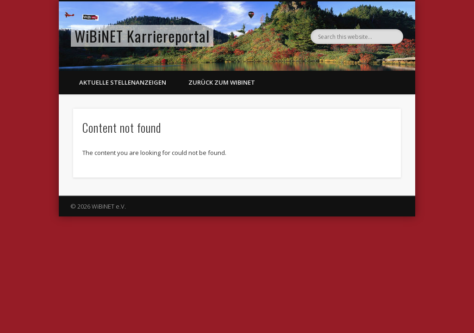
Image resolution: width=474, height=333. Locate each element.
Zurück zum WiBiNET (221, 82)
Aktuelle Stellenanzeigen (122, 82)
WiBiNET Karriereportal (142, 36)
